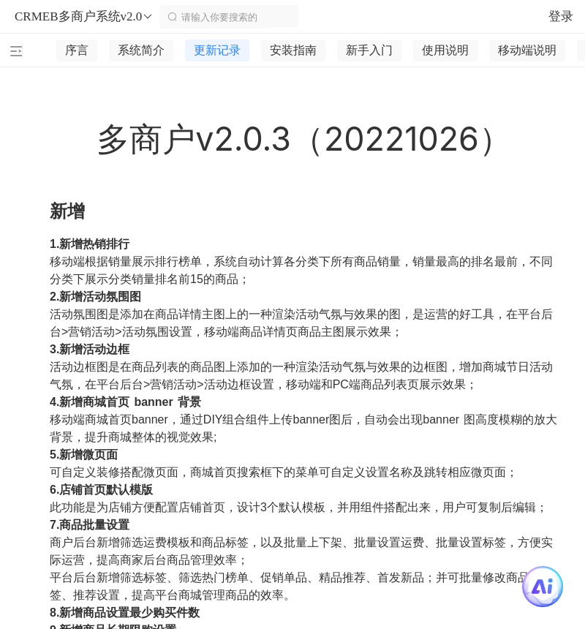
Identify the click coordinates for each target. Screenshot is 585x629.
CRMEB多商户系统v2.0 (84, 17)
